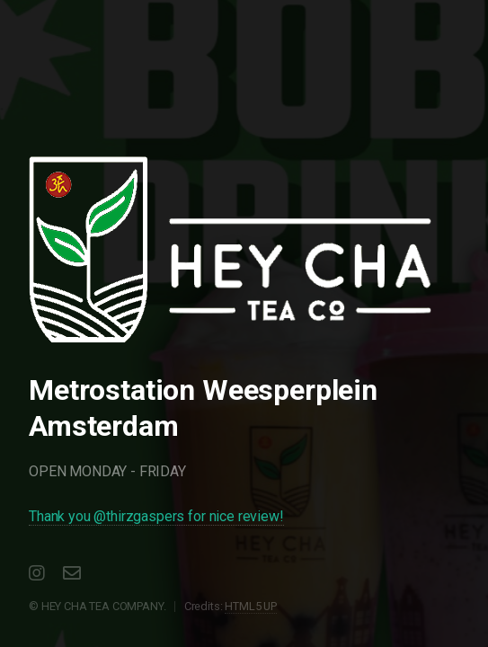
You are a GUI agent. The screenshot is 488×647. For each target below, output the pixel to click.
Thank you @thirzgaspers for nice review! (156, 516)
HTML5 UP (251, 606)
